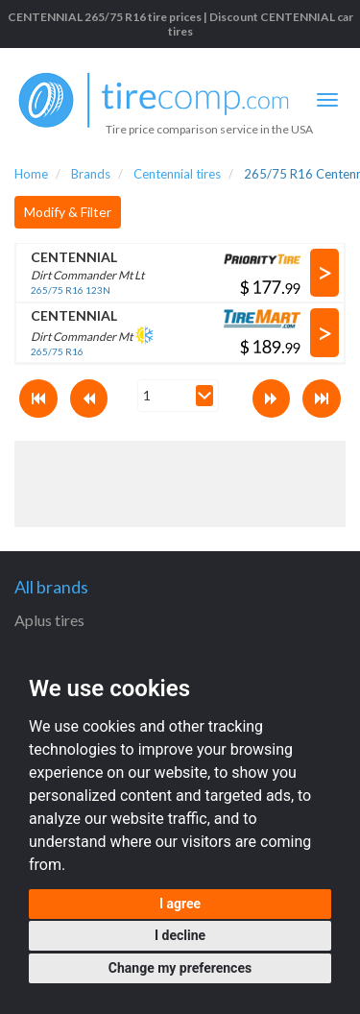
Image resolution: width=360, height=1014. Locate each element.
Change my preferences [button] (180, 968)
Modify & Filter (67, 212)
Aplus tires (49, 620)
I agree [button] (180, 903)
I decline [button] (180, 935)
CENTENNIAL (74, 257)
